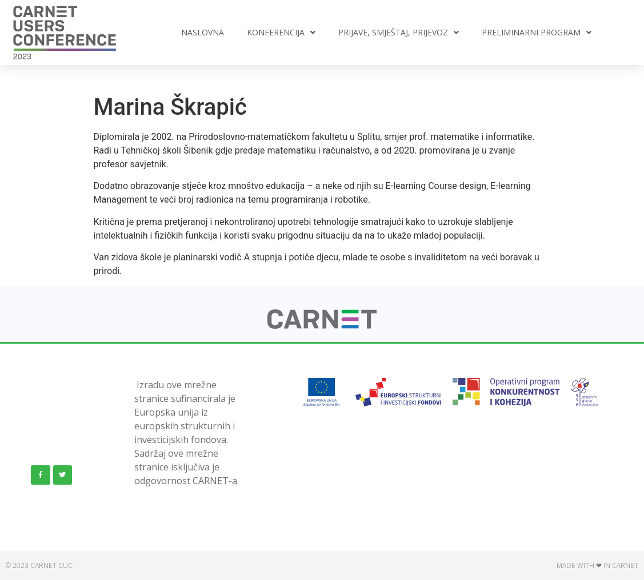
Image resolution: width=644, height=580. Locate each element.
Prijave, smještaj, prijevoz (398, 32)
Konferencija (281, 32)
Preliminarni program (536, 32)
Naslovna (202, 32)
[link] (322, 325)
